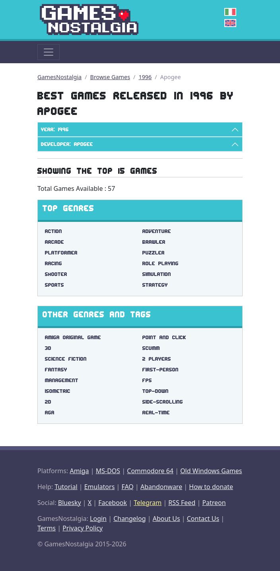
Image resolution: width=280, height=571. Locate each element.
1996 (145, 77)
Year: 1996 (55, 129)
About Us (166, 518)
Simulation (156, 274)
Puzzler (153, 253)
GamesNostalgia (59, 77)
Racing (53, 263)
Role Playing (160, 263)
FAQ (127, 486)
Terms (46, 528)
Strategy (155, 285)
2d (48, 402)
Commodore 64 (150, 470)
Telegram (147, 502)
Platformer (61, 253)
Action (53, 231)
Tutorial (65, 486)
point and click (164, 337)
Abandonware (161, 486)
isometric (57, 391)
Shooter (56, 274)
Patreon (214, 502)
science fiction (66, 359)
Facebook (112, 502)
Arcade (54, 242)
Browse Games (110, 77)
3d (48, 348)
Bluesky (69, 502)
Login (98, 518)
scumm (151, 348)
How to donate (211, 486)
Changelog (129, 518)
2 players (156, 359)
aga (49, 413)
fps (147, 380)
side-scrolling (162, 402)
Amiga (79, 470)
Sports (54, 285)
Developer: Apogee (67, 144)
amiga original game (73, 337)
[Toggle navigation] (48, 52)
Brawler (153, 242)
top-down (155, 391)
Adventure (156, 231)
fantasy (56, 370)
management (61, 380)
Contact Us (203, 518)
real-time (156, 413)
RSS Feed (181, 502)
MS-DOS (108, 470)
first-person (160, 370)
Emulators (99, 486)
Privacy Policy (82, 528)
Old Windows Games (211, 470)
